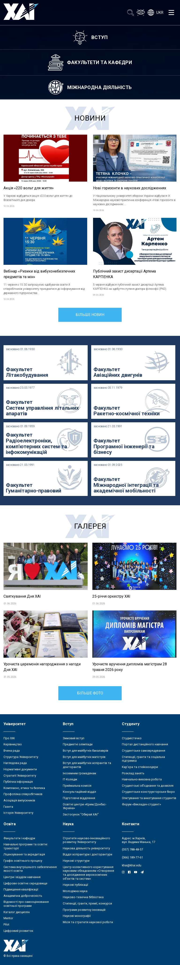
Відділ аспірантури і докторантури (87, 854)
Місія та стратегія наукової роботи (88, 922)
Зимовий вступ (73, 738)
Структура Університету (21, 757)
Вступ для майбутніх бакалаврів (85, 750)
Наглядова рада (15, 763)
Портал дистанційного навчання (145, 744)
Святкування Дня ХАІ (22, 596)
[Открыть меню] (171, 12)
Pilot (6, 924)
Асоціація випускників (19, 800)
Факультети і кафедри (19, 838)
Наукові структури (76, 860)
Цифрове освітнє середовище (25, 883)
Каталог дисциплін (17, 912)
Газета (8, 806)
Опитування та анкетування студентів (149, 798)
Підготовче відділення (79, 798)
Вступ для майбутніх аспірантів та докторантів (87, 765)
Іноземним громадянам (79, 773)
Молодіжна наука (75, 891)
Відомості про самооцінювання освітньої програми (26, 904)
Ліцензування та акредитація (24, 854)
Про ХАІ (9, 738)
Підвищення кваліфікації (21, 889)
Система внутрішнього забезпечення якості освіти (30, 869)
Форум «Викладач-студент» (141, 804)
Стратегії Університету (20, 775)
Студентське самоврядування (143, 750)
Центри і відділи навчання (22, 877)
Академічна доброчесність (23, 895)
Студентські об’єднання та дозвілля (147, 785)
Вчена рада (12, 750)
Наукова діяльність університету (86, 848)
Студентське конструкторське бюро (148, 791)
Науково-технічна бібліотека (83, 897)
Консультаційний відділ (79, 791)
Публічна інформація (18, 781)
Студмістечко (132, 738)
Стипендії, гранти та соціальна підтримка (143, 759)
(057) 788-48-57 (132, 849)
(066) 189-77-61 (132, 857)
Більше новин (90, 314)
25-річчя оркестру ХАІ (111, 596)
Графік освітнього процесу (23, 860)
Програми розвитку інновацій (84, 909)
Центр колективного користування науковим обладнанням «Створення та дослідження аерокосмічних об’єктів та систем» (88, 872)
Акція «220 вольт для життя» (29, 188)
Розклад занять (133, 773)
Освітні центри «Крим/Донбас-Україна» (84, 806)
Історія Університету (18, 812)
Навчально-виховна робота (142, 779)
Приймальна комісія (77, 785)
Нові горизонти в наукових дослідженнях (129, 188)
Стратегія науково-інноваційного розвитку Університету (86, 840)
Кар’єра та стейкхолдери (140, 767)
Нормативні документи (20, 769)
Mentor (8, 918)
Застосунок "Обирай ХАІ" (81, 814)
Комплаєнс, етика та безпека (24, 788)
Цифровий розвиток (18, 931)
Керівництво (13, 744)
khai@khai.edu (131, 865)
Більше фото (90, 693)
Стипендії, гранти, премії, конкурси (87, 903)
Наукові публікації (75, 884)
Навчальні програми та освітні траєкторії (25, 846)
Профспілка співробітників (23, 794)
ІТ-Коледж (70, 779)
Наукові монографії (77, 916)
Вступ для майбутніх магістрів (84, 757)
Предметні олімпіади (78, 744)
